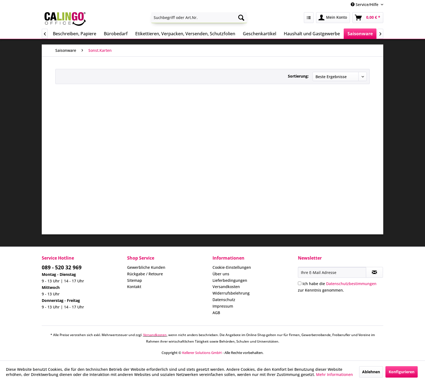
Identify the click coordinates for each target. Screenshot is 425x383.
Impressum (222, 306)
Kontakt (134, 286)
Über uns (220, 273)
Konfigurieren (401, 371)
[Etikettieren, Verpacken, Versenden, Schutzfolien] (185, 33)
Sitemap (134, 280)
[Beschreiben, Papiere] (74, 33)
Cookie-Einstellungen (231, 267)
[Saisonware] (360, 33)
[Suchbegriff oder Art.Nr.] (199, 17)
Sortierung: (298, 76)
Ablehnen (371, 371)
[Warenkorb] (367, 17)
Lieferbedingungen (229, 280)
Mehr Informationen (334, 374)
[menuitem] (199, 17)
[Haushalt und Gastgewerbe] (312, 33)
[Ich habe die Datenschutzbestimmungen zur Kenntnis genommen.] (299, 283)
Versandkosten (226, 286)
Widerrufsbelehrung (231, 293)
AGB (216, 312)
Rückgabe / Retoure (145, 273)
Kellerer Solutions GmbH (202, 352)
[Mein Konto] (333, 17)
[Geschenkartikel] (259, 33)
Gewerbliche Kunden (146, 267)
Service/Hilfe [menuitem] (365, 4)
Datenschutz (223, 299)
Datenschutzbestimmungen (351, 283)
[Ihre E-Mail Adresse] (332, 272)
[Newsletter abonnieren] (374, 272)
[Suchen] (241, 17)
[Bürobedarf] (115, 33)
